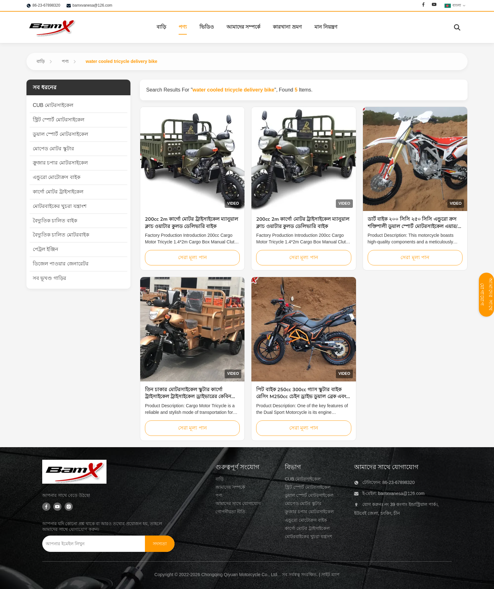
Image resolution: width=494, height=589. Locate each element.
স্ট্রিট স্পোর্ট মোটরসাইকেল (307, 487)
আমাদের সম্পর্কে (243, 27)
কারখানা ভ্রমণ (287, 27)
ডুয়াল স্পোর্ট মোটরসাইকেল (309, 495)
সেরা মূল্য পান (192, 257)
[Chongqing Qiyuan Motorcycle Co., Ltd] (74, 473)
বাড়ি (161, 27)
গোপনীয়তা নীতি (230, 511)
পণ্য (183, 27)
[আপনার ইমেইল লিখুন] (89, 544)
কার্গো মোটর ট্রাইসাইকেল (307, 528)
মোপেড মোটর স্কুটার (303, 503)
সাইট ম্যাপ (330, 574)
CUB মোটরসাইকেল (302, 478)
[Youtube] (434, 5)
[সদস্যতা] (160, 544)
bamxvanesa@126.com (92, 5)
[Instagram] (69, 507)
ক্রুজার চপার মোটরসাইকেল (309, 511)
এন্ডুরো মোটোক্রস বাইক (306, 520)
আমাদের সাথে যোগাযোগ (238, 503)
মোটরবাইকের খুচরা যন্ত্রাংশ (308, 536)
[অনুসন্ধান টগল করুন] (457, 27)
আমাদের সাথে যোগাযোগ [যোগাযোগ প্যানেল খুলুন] (486, 294)
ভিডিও (206, 27)
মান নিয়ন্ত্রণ (325, 27)
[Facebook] (423, 5)
